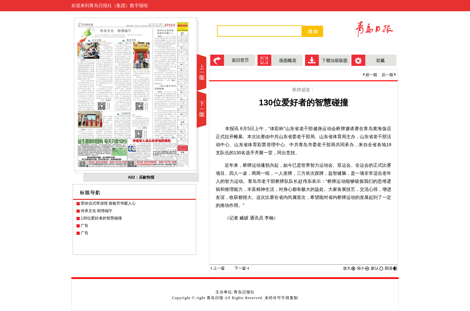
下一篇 (241, 268)
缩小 (363, 268)
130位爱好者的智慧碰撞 (101, 218)
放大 (349, 268)
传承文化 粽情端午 (97, 211)
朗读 (391, 268)
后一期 (389, 75)
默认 (377, 268)
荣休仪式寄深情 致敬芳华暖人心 (108, 203)
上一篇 (217, 268)
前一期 (370, 75)
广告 (84, 225)
